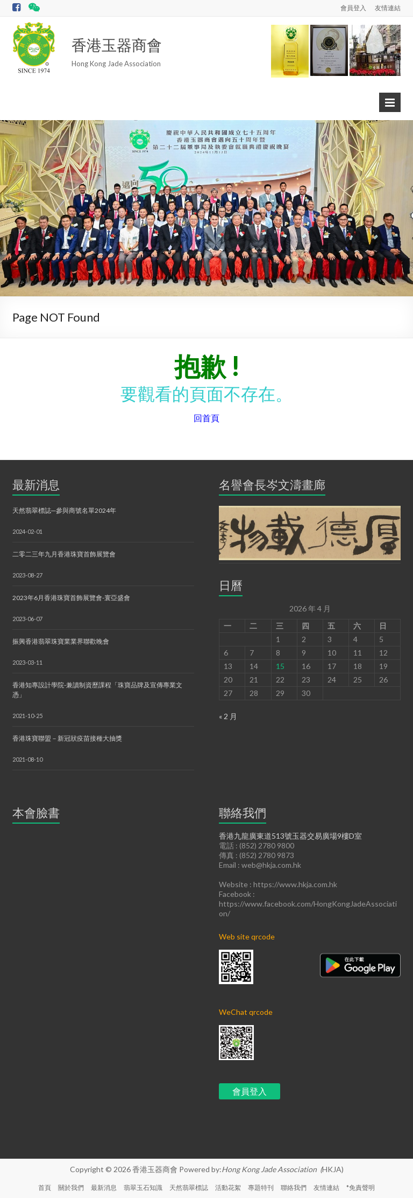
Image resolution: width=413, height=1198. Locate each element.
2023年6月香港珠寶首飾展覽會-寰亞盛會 (71, 598)
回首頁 (206, 418)
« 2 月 (228, 716)
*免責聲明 (360, 1187)
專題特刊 (261, 1187)
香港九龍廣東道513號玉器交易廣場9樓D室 (290, 835)
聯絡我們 (294, 1187)
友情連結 (388, 8)
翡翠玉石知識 (143, 1187)
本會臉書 (36, 812)
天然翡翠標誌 (188, 1187)
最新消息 (36, 484)
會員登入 (353, 8)
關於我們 (71, 1187)
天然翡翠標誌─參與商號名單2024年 (64, 510)
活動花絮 (228, 1187)
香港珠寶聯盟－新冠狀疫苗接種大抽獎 (67, 738)
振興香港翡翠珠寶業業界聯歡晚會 (60, 641)
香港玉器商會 (117, 45)
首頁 (44, 1187)
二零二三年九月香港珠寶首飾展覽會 (64, 554)
